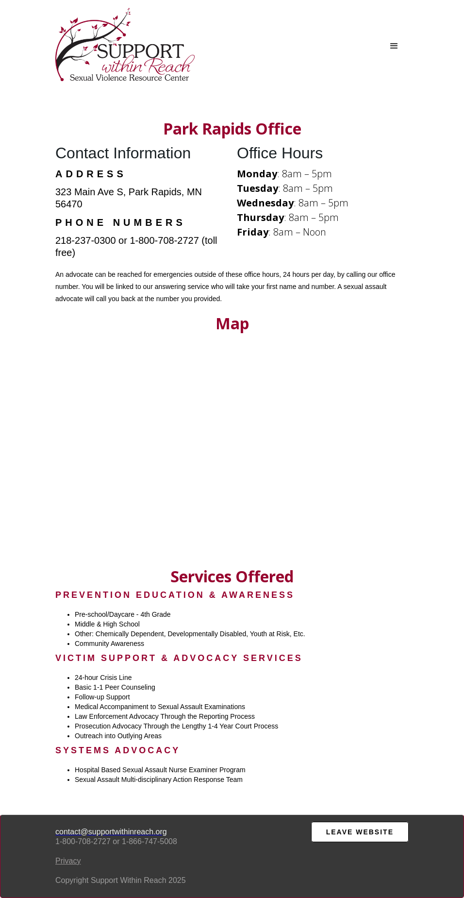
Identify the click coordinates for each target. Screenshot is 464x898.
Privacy (68, 861)
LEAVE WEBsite (360, 832)
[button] (394, 46)
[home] (125, 44)
